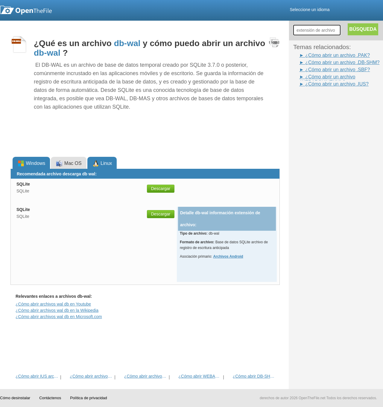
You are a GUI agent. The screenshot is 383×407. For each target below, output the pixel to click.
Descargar (161, 188)
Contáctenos (50, 398)
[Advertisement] (317, 177)
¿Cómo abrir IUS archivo (37, 376)
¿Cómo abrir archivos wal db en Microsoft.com (59, 316)
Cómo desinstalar (15, 398)
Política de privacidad (88, 398)
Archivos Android (228, 256)
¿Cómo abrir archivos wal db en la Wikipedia (57, 310)
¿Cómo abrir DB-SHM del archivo (254, 376)
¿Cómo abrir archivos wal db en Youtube (53, 304)
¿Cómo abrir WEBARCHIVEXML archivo (200, 376)
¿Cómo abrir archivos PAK (146, 376)
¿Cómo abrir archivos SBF (91, 376)
